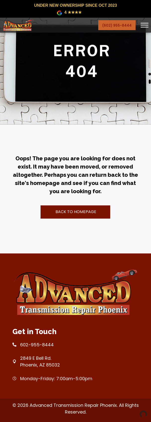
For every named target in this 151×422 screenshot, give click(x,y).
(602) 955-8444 (117, 25)
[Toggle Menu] (145, 25)
